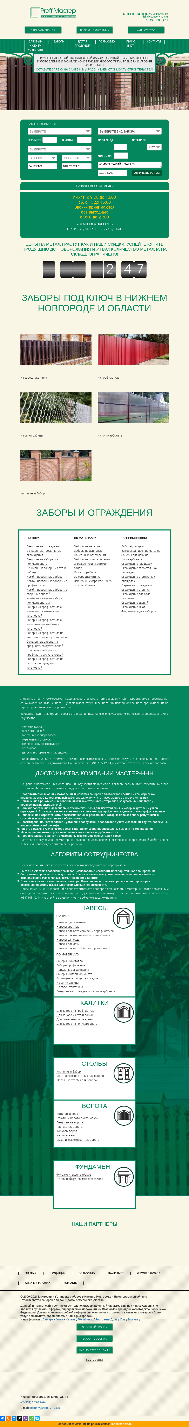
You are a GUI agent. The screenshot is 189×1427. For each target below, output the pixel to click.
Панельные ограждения (90, 555)
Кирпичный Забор (68, 1071)
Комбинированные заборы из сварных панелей (47, 592)
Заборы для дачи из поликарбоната (134, 557)
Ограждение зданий (134, 602)
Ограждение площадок (136, 564)
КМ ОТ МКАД (105, 140)
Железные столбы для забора (76, 1080)
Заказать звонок (43, 30)
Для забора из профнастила (75, 1011)
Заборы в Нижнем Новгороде (35, 46)
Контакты (154, 41)
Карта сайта (94, 1359)
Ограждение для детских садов (77, 978)
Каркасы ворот (66, 1131)
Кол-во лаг (105, 156)
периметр (34, 140)
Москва (133, 1319)
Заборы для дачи (132, 546)
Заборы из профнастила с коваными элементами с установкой (44, 611)
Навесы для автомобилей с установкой (83, 948)
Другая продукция (82, 43)
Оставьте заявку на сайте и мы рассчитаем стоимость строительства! (94, 69)
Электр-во (139, 140)
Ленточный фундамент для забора (79, 1179)
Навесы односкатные (71, 922)
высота (67, 140)
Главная (30, 1273)
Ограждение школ (133, 607)
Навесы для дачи (68, 944)
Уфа (123, 1319)
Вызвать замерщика (94, 30)
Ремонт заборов (148, 1273)
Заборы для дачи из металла (140, 551)
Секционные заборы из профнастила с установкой (45, 644)
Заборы (59, 41)
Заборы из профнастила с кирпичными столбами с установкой (44, 624)
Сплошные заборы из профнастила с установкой (45, 652)
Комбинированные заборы (45, 577)
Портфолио (107, 41)
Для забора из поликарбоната (76, 1024)
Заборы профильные (88, 551)
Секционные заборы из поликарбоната (42, 561)
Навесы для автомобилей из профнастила (85, 931)
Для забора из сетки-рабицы (75, 1015)
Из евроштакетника (87, 577)
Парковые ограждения (136, 585)
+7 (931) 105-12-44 (33, 1402)
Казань (71, 1319)
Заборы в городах (37, 1283)
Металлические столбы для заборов (81, 1076)
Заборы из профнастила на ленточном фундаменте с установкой (45, 663)
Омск (59, 1319)
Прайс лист (130, 43)
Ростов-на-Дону (106, 1319)
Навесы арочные (67, 926)
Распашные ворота (69, 1127)
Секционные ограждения (43, 546)
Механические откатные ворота (78, 1140)
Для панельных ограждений (75, 1019)
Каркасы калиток (68, 1135)
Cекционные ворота (69, 1122)
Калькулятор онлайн (94, 1350)
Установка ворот (68, 1114)
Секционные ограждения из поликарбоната (93, 583)
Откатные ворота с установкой (77, 1118)
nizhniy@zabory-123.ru (45, 1408)
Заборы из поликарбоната (92, 559)
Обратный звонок (94, 1327)
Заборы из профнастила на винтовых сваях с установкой (47, 635)
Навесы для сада (68, 939)
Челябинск (85, 1319)
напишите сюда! (121, 1424)
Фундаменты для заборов (138, 611)
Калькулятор (146, 30)
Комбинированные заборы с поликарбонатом (46, 600)
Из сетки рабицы (85, 572)
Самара (48, 1319)
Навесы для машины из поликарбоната (83, 935)
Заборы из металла (87, 546)
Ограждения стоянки (135, 589)
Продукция (57, 1273)
